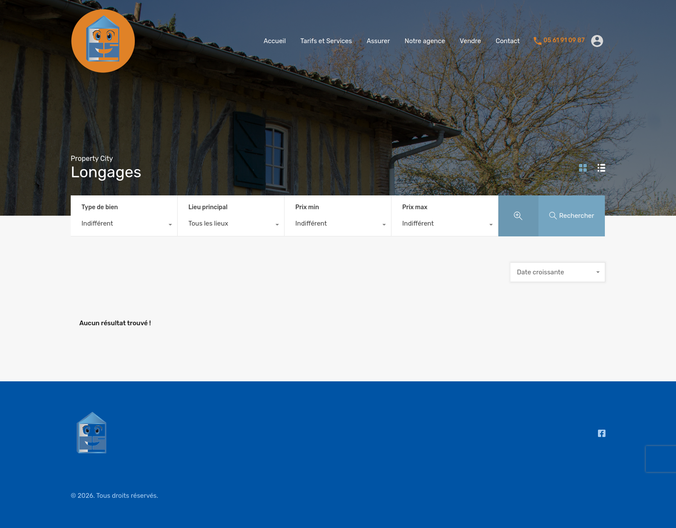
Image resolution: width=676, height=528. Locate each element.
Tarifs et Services (326, 41)
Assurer (378, 41)
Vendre (470, 41)
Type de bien (99, 207)
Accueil (275, 41)
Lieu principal (208, 207)
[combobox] (124, 225)
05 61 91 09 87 (564, 40)
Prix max (414, 207)
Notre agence (424, 41)
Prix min (307, 207)
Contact (508, 41)
